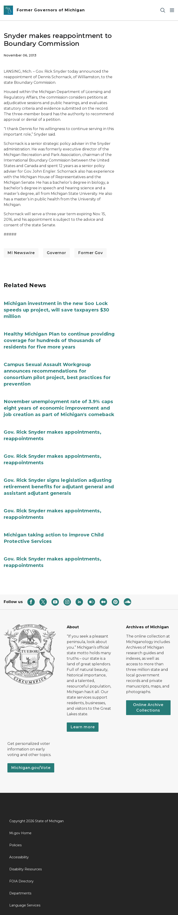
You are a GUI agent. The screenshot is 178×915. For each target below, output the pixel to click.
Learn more (82, 727)
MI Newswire (21, 253)
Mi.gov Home (20, 833)
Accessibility (19, 857)
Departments (20, 893)
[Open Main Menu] (172, 10)
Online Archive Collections (148, 708)
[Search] (162, 10)
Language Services (24, 905)
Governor (56, 253)
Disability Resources (25, 869)
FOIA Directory (21, 881)
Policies (15, 845)
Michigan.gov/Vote (31, 768)
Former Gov (90, 253)
